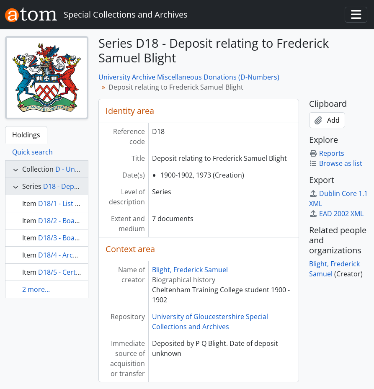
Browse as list (335, 163)
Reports (326, 153)
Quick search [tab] (32, 152)
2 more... (36, 289)
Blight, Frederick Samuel (190, 269)
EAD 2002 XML (336, 213)
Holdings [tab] (26, 134)
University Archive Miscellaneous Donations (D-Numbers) (188, 77)
